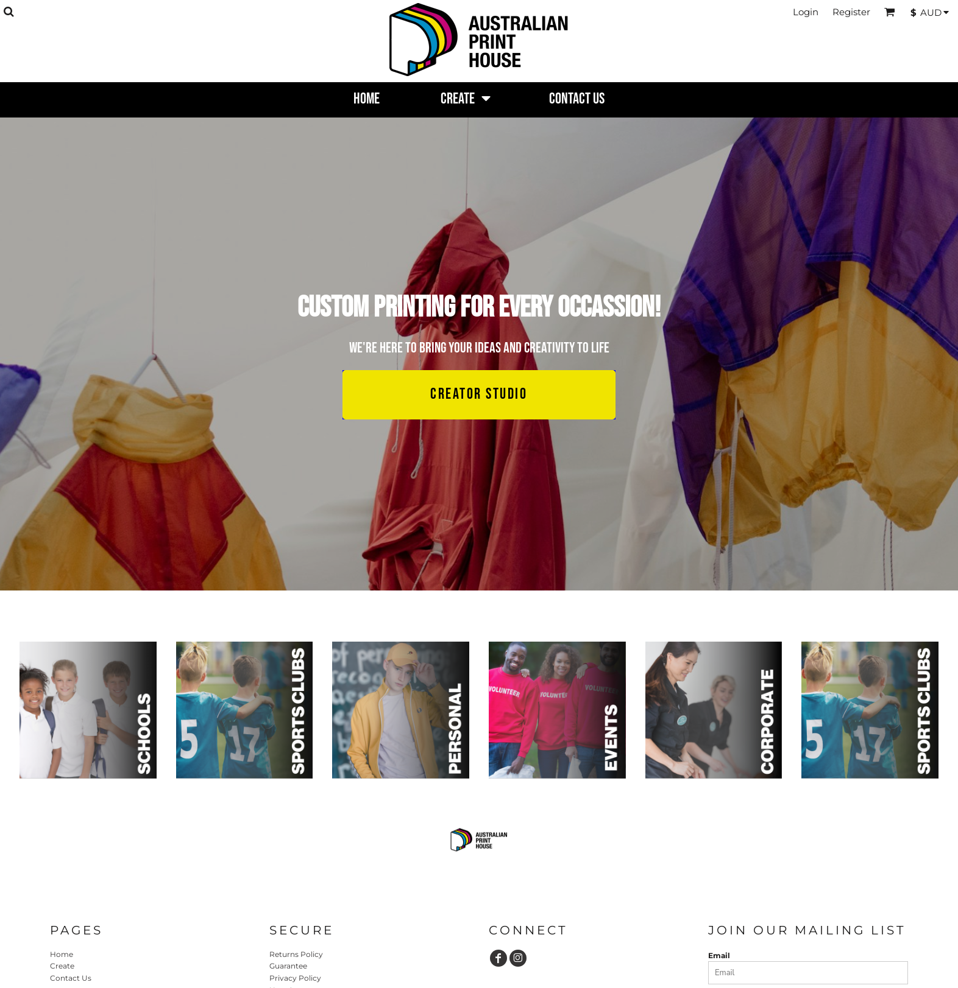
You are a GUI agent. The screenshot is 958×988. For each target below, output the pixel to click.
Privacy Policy (295, 978)
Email (719, 955)
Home (61, 954)
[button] (8, 11)
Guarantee (288, 965)
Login (805, 12)
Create (62, 965)
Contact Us (70, 978)
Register (851, 12)
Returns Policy (296, 954)
